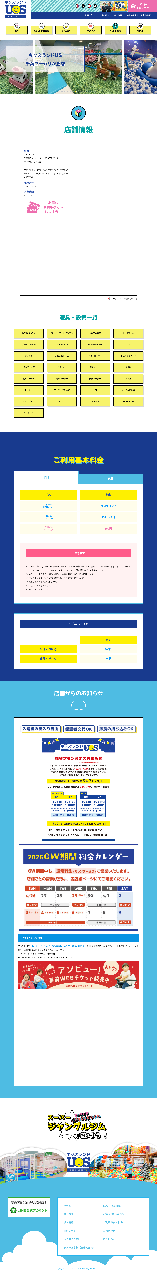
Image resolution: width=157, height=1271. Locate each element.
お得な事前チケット (141, 5)
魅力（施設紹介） (113, 1205)
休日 (111, 478)
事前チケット (71, 1231)
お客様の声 (90, 31)
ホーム (67, 1205)
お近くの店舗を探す (41, 31)
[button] (62, 91)
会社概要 (105, 15)
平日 (46, 477)
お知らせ (140, 31)
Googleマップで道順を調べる (124, 299)
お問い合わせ (91, 15)
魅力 (17, 31)
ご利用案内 (66, 31)
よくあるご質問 (115, 31)
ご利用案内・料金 (113, 1222)
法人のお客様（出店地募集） (139, 15)
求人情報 (118, 15)
